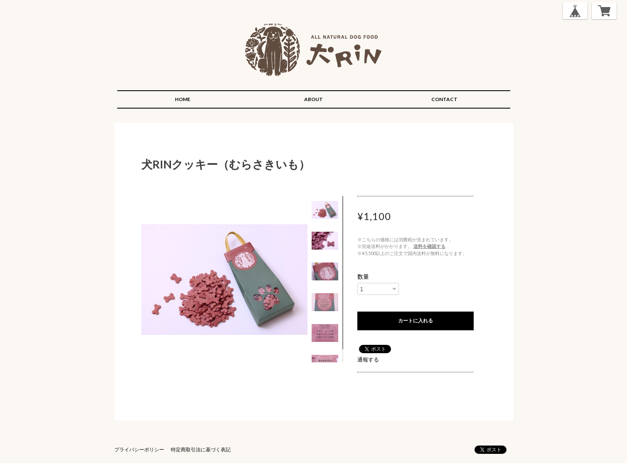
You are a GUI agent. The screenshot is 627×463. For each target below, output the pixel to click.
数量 (363, 277)
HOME (182, 99)
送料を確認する (429, 246)
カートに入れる (415, 321)
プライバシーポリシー (139, 449)
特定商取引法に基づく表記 (201, 449)
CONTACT (444, 99)
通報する (368, 359)
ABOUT (313, 99)
